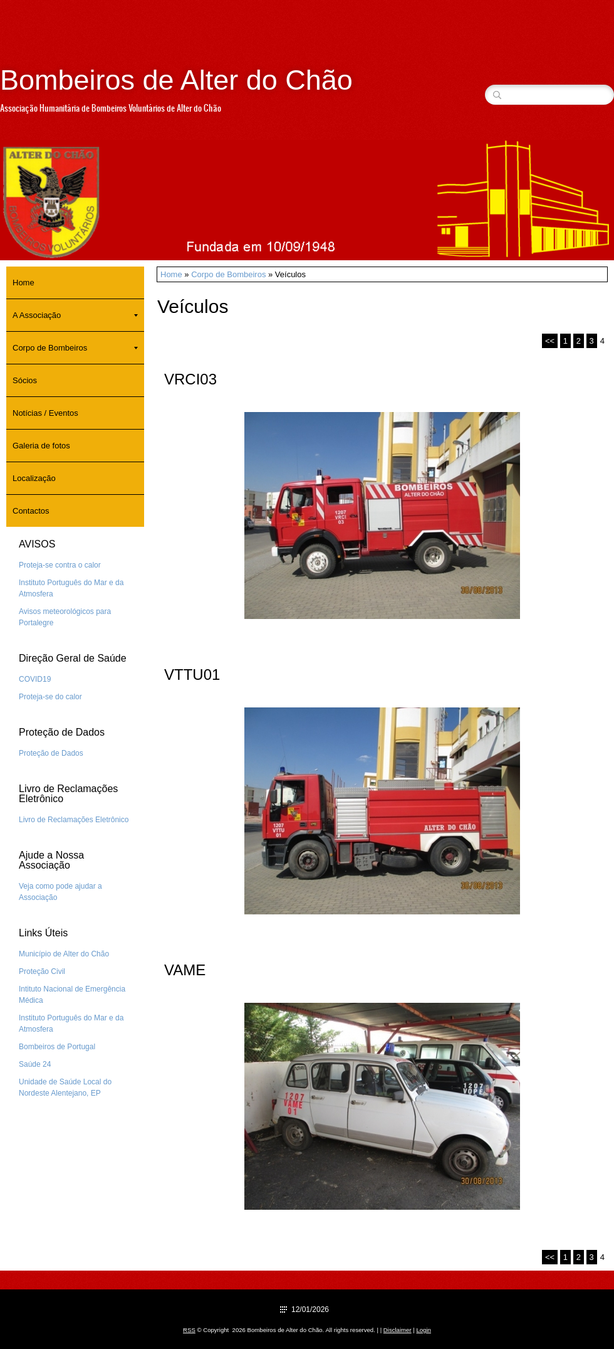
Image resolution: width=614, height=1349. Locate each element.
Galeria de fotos (41, 445)
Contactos (31, 511)
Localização (34, 478)
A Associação (75, 315)
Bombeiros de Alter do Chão (176, 80)
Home (171, 274)
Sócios (25, 380)
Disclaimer (397, 1329)
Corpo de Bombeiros (228, 274)
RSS (189, 1329)
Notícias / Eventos (45, 413)
